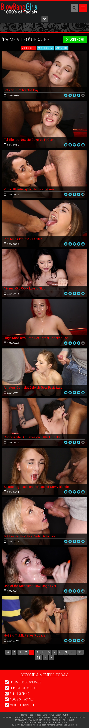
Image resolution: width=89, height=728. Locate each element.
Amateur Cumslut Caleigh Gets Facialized (33, 387)
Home (24, 715)
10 (72, 652)
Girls (45, 715)
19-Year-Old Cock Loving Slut (24, 288)
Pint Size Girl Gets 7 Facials (23, 239)
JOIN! (65, 715)
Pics (31, 715)
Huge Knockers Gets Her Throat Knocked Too (36, 338)
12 (38, 657)
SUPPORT (7, 717)
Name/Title (62, 48)
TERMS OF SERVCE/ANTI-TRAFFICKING (45, 717)
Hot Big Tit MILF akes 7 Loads (24, 635)
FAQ (17, 720)
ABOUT (23, 720)
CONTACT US (20, 717)
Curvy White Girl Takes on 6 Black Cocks (32, 437)
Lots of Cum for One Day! (21, 90)
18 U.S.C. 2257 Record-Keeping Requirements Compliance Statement (44, 725)
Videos (38, 715)
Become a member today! (45, 674)
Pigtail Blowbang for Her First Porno (29, 189)
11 (80, 652)
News (51, 715)
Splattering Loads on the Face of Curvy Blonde (36, 487)
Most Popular (45, 48)
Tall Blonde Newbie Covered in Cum (29, 140)
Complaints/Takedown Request (59, 720)
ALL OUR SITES (36, 720)
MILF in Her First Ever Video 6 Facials (29, 536)
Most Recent (29, 48)
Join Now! (77, 39)
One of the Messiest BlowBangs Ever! (30, 586)
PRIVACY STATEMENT (75, 717)
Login (58, 715)
